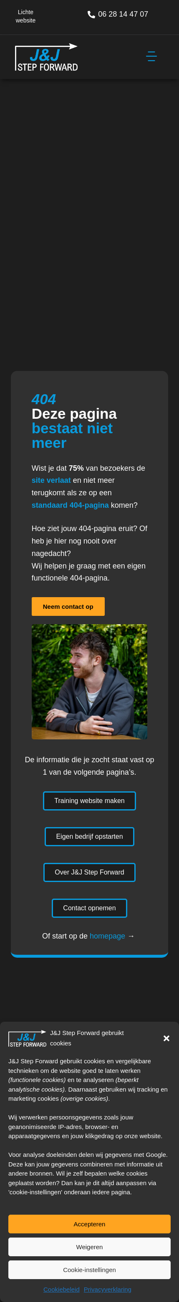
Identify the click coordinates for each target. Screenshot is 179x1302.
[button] (166, 1038)
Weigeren (89, 1246)
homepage (107, 936)
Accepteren (90, 1224)
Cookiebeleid (61, 1289)
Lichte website (25, 16)
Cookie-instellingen (89, 1269)
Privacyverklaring (107, 1289)
